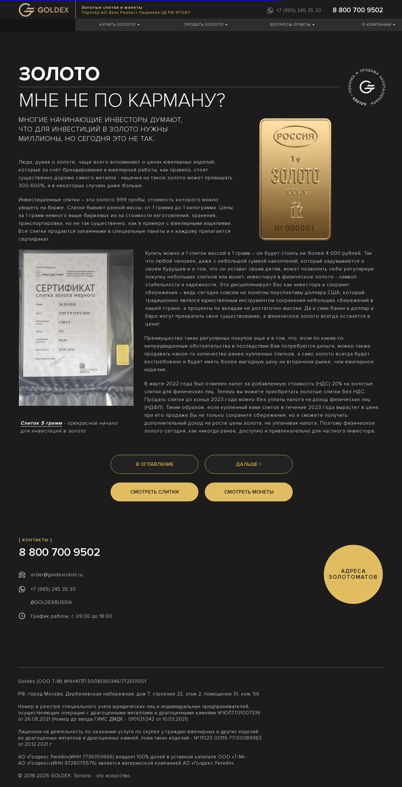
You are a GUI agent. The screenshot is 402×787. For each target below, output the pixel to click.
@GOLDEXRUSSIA (51, 602)
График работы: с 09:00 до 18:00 (71, 616)
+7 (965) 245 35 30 (299, 10)
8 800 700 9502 (358, 10)
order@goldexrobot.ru (57, 575)
